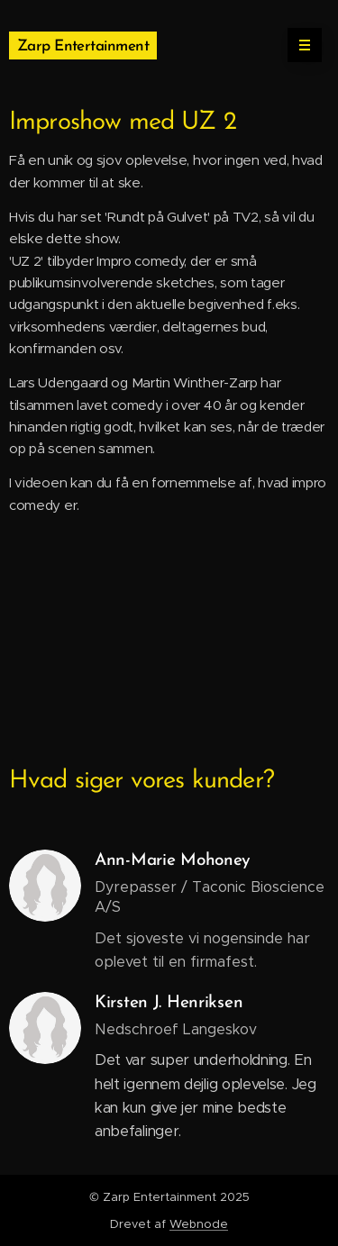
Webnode (198, 1224)
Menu (299, 45)
